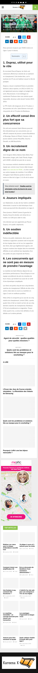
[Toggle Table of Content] (23, 56)
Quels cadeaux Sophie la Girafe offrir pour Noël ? (27, 639)
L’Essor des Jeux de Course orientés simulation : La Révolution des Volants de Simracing (18, 391)
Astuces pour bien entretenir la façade (9, 638)
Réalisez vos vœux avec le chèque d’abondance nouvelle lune (10, 547)
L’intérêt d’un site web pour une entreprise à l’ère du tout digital (27, 591)
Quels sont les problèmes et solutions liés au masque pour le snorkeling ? (19, 352)
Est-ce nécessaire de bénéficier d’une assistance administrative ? (27, 570)
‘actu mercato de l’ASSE (14, 169)
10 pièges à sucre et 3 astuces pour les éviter (27, 545)
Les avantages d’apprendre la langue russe (27, 614)
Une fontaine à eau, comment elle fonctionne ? (9, 591)
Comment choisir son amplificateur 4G (10, 568)
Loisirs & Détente (7, 22)
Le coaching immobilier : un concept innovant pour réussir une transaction (10, 616)
